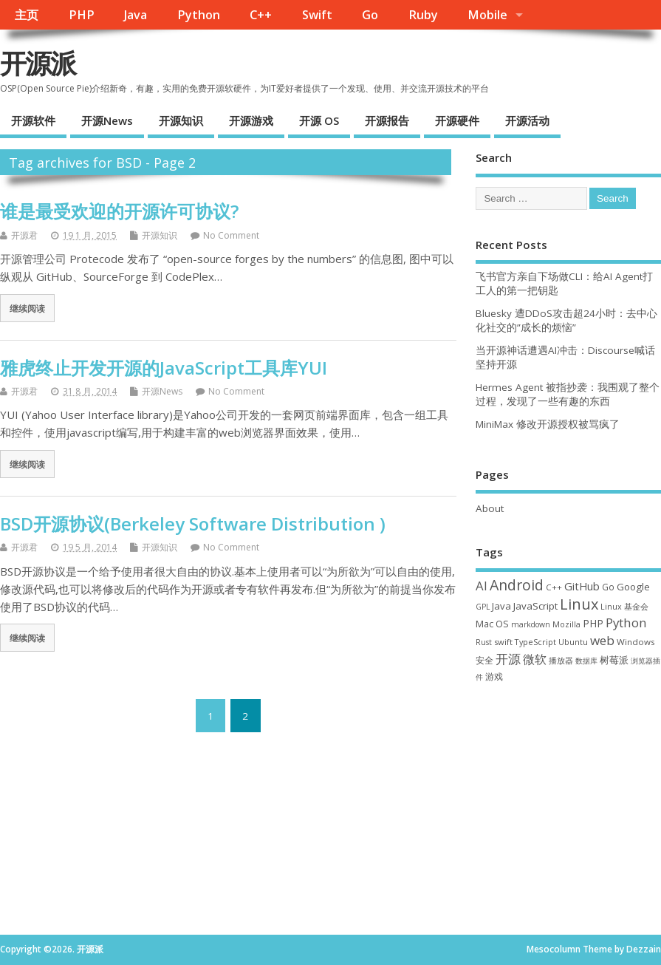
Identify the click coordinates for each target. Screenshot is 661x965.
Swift (317, 15)
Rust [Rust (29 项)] (484, 642)
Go (370, 15)
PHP (82, 15)
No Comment (231, 235)
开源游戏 (251, 120)
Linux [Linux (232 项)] (579, 604)
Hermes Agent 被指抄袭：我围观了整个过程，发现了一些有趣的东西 (568, 394)
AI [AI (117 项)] (481, 585)
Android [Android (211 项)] (517, 585)
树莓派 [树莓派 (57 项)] (614, 659)
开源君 (24, 235)
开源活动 (527, 120)
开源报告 (387, 120)
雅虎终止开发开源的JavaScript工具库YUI (163, 367)
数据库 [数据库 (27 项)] (586, 660)
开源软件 (33, 120)
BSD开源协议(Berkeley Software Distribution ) (193, 523)
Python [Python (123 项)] (626, 622)
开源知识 (181, 120)
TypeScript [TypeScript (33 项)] (535, 641)
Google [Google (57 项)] (633, 586)
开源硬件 (457, 120)
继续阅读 (27, 308)
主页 (26, 15)
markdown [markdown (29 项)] (530, 624)
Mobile (487, 15)
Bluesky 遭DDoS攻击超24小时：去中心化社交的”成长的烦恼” (566, 320)
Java (135, 15)
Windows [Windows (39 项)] (636, 641)
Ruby (423, 15)
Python (198, 15)
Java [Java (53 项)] (501, 606)
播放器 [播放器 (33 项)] (561, 660)
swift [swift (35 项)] (503, 641)
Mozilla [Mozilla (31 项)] (566, 624)
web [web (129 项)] (602, 640)
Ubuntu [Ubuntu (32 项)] (573, 641)
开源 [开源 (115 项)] (508, 658)
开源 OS (319, 120)
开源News (107, 120)
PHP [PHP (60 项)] (593, 623)
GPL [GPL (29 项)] (483, 606)
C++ (261, 15)
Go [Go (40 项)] (608, 587)
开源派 (37, 63)
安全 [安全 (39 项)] (484, 660)
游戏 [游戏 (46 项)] (494, 676)
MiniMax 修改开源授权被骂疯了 (548, 424)
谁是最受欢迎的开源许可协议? (119, 211)
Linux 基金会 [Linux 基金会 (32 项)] (624, 606)
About (490, 508)
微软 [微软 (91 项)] (535, 659)
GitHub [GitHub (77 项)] (582, 586)
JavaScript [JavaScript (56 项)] (535, 606)
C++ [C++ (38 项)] (554, 587)
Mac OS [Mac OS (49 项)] (492, 623)
